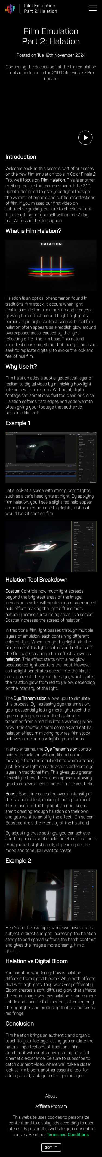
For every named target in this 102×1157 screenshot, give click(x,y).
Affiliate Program (51, 1107)
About (51, 1096)
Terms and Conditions (68, 1135)
